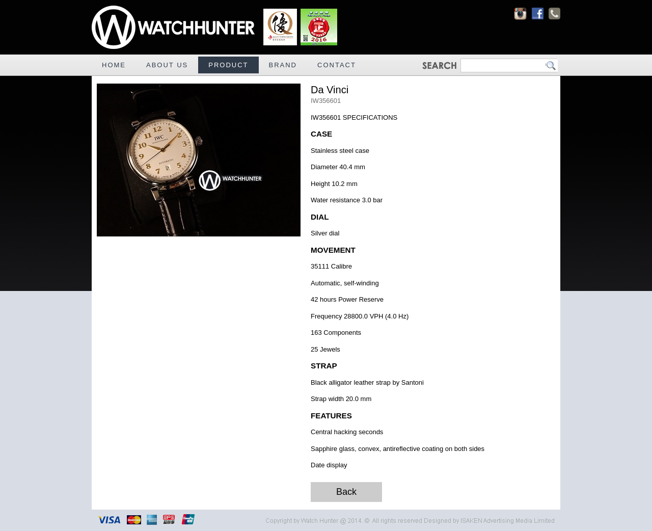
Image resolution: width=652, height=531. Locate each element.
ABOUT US (167, 65)
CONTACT (336, 65)
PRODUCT (228, 65)
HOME (114, 65)
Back (346, 492)
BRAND (283, 65)
